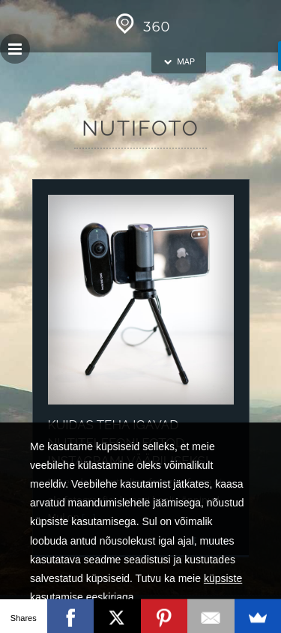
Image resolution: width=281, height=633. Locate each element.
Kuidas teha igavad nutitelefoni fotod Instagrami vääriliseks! (128, 442)
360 (141, 27)
